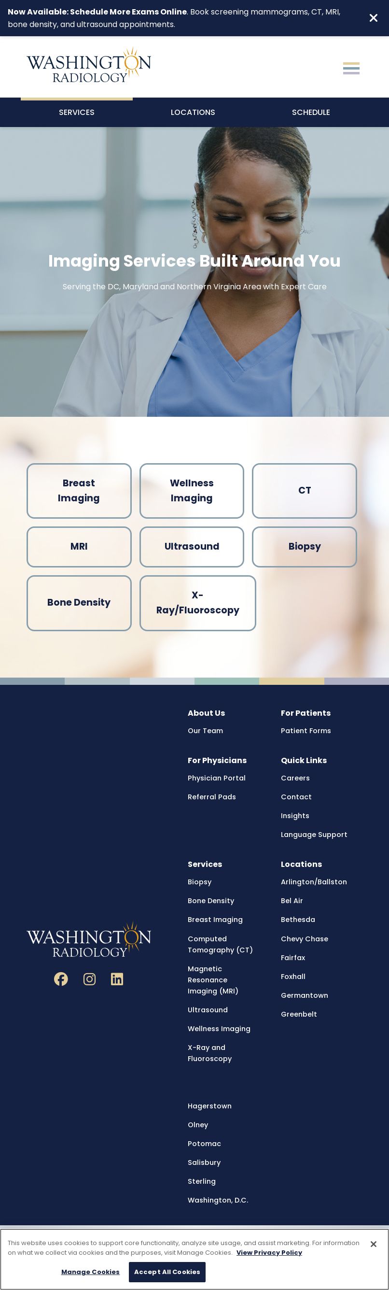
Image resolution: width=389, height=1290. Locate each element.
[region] (194, 1259)
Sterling (202, 1181)
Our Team (205, 731)
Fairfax (293, 958)
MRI (79, 546)
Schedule (311, 112)
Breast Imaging (79, 491)
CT (304, 490)
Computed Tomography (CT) (220, 944)
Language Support (314, 834)
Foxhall (293, 976)
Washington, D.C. (218, 1200)
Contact (296, 797)
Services (77, 112)
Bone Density (79, 602)
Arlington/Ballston (314, 882)
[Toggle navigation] (351, 67)
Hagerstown (210, 1106)
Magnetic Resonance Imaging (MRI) (213, 980)
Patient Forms (306, 731)
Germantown (304, 995)
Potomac (204, 1143)
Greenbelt (299, 1014)
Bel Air (292, 901)
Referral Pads (212, 797)
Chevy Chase (304, 939)
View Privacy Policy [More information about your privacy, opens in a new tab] (269, 1252)
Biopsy (305, 546)
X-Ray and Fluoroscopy (210, 1053)
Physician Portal (217, 778)
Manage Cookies (90, 1271)
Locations (193, 112)
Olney (198, 1125)
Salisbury (204, 1162)
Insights (295, 816)
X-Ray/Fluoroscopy (197, 603)
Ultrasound (192, 546)
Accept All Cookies (167, 1271)
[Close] (373, 1244)
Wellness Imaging (192, 491)
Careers (295, 778)
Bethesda (298, 919)
